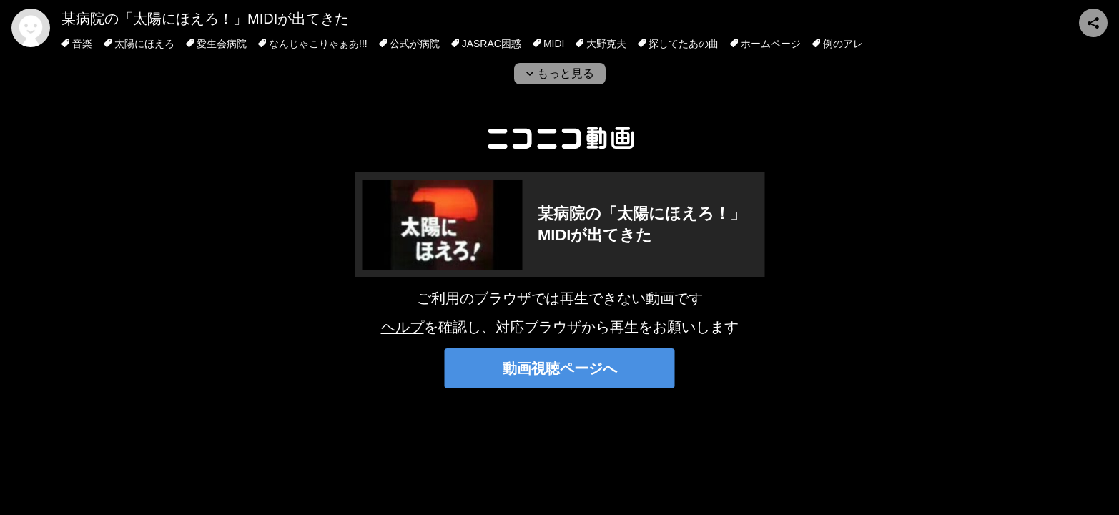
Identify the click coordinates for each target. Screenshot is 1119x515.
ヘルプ (402, 327)
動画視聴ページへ (560, 368)
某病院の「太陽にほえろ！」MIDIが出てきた (205, 18)
